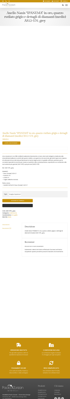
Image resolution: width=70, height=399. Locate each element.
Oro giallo (15, 215)
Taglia (5, 194)
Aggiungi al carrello (17, 200)
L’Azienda (57, 390)
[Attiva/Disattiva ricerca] (63, 5)
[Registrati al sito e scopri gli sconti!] (11, 143)
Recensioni (57, 394)
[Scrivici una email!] (3, 1)
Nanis (9, 217)
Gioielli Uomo (42, 392)
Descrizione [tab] (5, 225)
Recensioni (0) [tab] (6, 228)
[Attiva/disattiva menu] (66, 5)
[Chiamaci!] (6, 1)
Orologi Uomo (42, 396)
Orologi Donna (42, 394)
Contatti (56, 392)
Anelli (10, 213)
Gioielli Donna (42, 390)
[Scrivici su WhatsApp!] (9, 1)
